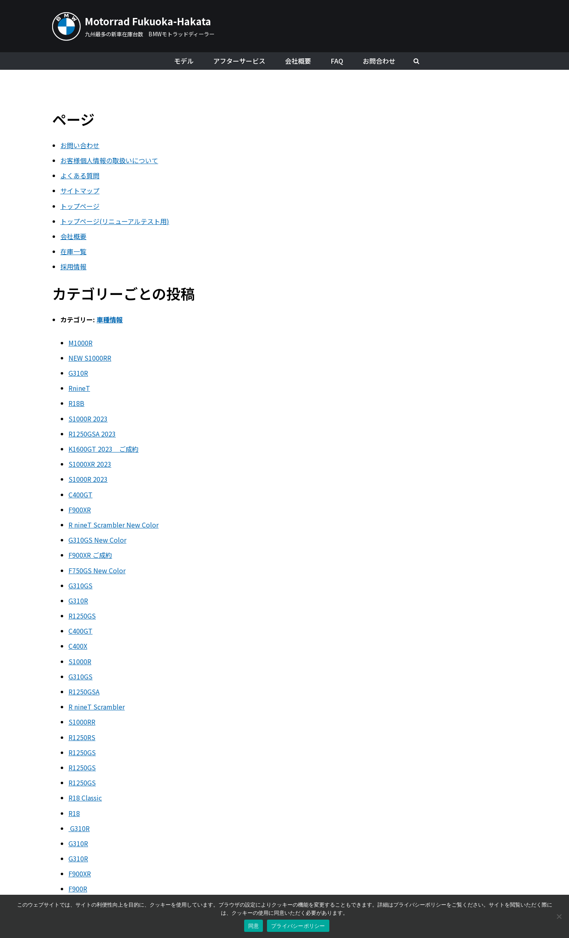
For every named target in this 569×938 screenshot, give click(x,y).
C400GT (80, 494)
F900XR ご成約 (90, 555)
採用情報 (73, 266)
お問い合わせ (79, 145)
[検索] (416, 61)
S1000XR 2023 (89, 464)
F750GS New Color (97, 570)
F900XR (79, 509)
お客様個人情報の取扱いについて (109, 160)
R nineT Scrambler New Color (113, 525)
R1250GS (82, 616)
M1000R (80, 343)
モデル (184, 61)
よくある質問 (79, 175)
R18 (74, 813)
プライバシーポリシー (298, 926)
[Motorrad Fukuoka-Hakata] (133, 26)
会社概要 (298, 61)
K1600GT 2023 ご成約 (103, 449)
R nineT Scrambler (96, 707)
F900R (77, 889)
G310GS (80, 585)
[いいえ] (559, 916)
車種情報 (110, 319)
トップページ (79, 206)
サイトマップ (79, 190)
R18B (76, 403)
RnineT (79, 388)
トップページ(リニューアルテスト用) (114, 221)
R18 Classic (85, 798)
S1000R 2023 (88, 419)
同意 (253, 926)
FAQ (337, 61)
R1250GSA (83, 691)
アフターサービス (239, 61)
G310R (78, 373)
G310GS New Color (97, 540)
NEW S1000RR (89, 358)
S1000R (79, 661)
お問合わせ (379, 61)
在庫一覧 (73, 251)
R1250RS (81, 737)
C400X (77, 646)
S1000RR (81, 722)
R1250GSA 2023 (92, 434)
